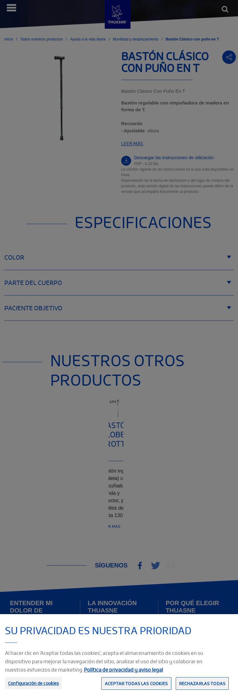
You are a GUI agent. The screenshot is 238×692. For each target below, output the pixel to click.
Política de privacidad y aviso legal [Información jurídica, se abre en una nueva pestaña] (123, 676)
